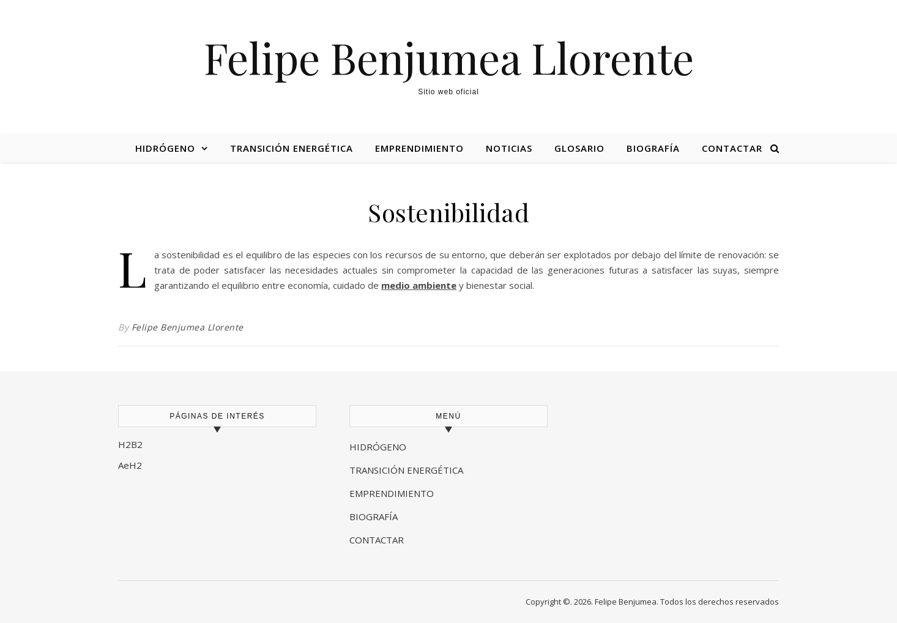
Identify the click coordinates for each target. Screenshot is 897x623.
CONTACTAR (376, 540)
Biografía (653, 148)
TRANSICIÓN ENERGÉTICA (406, 470)
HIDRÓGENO (377, 447)
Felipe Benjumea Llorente (449, 56)
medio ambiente (418, 285)
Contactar (732, 148)
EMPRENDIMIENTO (391, 493)
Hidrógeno (165, 148)
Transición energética (291, 148)
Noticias (509, 148)
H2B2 (130, 444)
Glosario (579, 148)
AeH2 (131, 465)
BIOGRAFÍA (374, 516)
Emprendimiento (419, 148)
